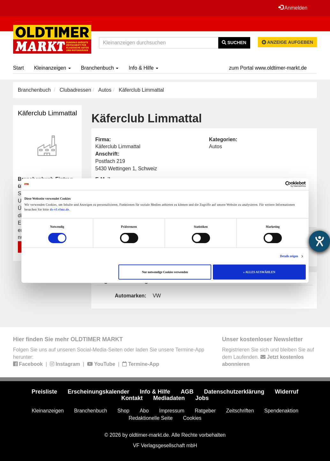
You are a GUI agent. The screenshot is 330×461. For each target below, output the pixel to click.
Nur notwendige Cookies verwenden (165, 272)
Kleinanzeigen (52, 68)
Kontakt (132, 398)
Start (18, 68)
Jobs (202, 398)
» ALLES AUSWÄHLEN (259, 272)
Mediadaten (169, 398)
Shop (123, 410)
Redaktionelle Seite (151, 418)
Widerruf (286, 391)
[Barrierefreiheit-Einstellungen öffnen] (319, 241)
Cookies (192, 418)
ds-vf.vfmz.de (59, 209)
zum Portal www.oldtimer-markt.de (268, 68)
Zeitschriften (240, 410)
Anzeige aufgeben (287, 42)
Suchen (234, 42)
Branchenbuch (100, 68)
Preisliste (44, 391)
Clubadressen (75, 90)
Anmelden (293, 8)
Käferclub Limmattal (47, 113)
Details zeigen (289, 256)
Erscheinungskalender (98, 391)
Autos (104, 90)
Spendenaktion (281, 410)
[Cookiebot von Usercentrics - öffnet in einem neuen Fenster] (278, 184)
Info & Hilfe (143, 68)
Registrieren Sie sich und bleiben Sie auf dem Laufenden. (268, 357)
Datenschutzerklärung (234, 391)
